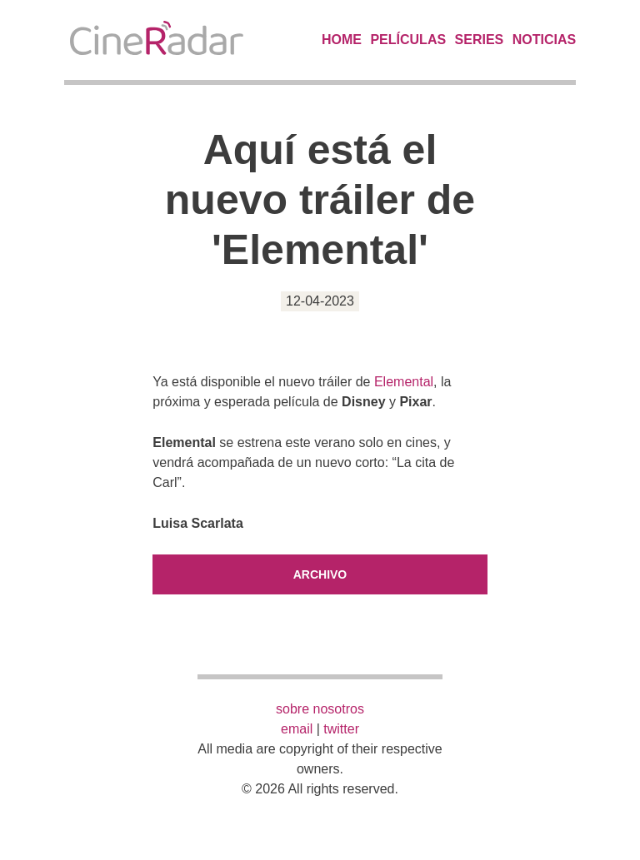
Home (342, 39)
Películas (408, 39)
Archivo (320, 574)
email (296, 729)
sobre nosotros (320, 709)
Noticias (544, 39)
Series (479, 39)
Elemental (403, 382)
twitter (341, 729)
